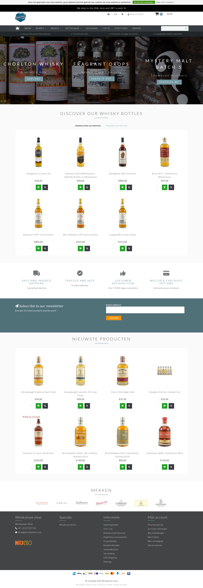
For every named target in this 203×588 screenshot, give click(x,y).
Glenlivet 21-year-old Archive (38, 453)
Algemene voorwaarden (115, 537)
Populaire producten (116, 125)
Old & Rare (92, 28)
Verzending (109, 554)
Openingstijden (111, 525)
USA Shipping (110, 558)
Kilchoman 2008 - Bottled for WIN (164, 453)
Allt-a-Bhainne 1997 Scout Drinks (80, 234)
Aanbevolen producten (88, 125)
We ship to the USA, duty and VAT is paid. (100, 8)
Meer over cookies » (165, 2)
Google (124, 585)
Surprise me (169, 82)
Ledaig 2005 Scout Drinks (122, 234)
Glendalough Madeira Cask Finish (38, 392)
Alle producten (155, 545)
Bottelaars (72, 28)
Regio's (55, 28)
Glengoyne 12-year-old (38, 173)
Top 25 (106, 28)
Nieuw (28, 28)
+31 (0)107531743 (27, 528)
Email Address (113, 305)
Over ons (108, 529)
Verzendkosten (111, 549)
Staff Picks (121, 28)
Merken (136, 28)
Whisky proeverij (67, 525)
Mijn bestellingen (156, 533)
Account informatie (157, 529)
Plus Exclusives (155, 525)
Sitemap (108, 562)
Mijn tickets (153, 537)
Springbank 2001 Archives (122, 173)
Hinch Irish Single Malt (122, 392)
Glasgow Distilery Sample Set (164, 392)
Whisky (40, 28)
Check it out (101, 79)
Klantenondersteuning (114, 533)
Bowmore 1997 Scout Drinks (38, 234)
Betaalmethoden (112, 545)
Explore (33, 79)
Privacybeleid (110, 541)
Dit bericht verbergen (144, 2)
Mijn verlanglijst (155, 541)
